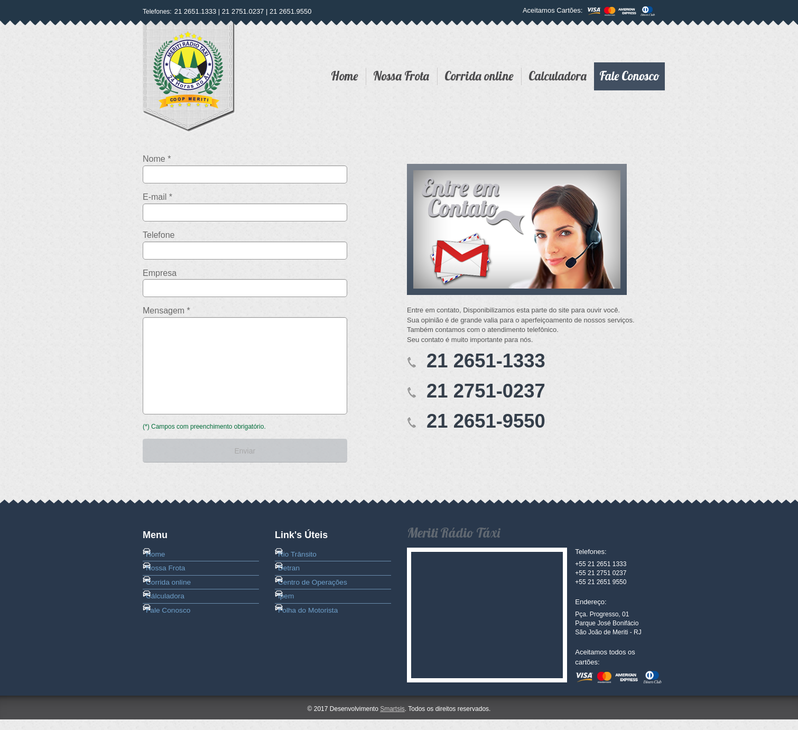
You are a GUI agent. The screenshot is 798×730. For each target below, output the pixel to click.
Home (344, 76)
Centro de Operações (318, 610)
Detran (295, 589)
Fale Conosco (629, 76)
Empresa (160, 273)
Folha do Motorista (313, 652)
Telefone (159, 234)
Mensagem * (166, 310)
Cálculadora (171, 631)
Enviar (244, 454)
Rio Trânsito (303, 568)
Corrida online (478, 76)
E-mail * (157, 196)
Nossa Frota (401, 76)
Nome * (157, 158)
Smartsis (392, 719)
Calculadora (557, 76)
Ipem (293, 631)
